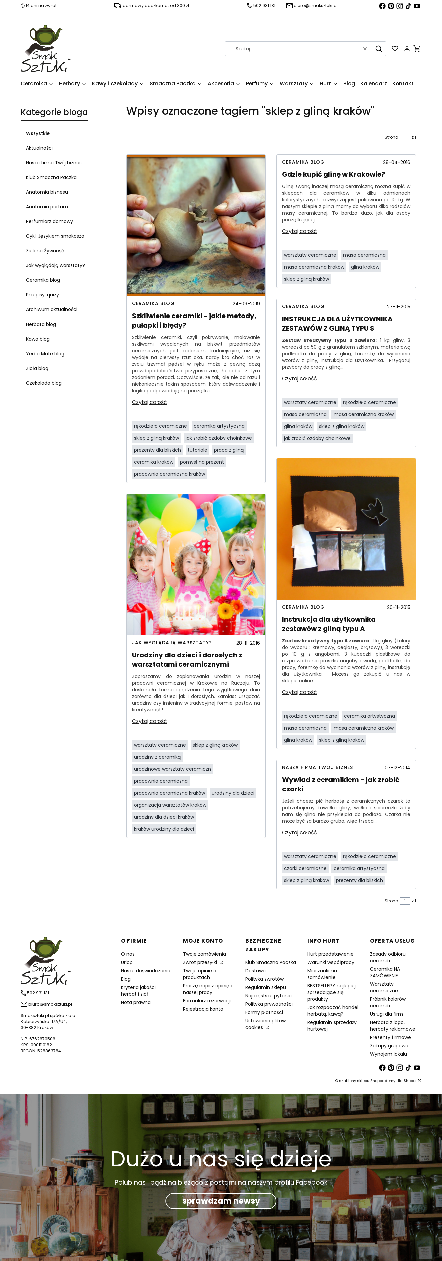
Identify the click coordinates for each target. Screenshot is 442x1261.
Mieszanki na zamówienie (322, 974)
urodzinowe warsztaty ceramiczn (172, 769)
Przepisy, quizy (42, 294)
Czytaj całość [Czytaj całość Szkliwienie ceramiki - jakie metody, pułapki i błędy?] (149, 402)
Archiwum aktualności (51, 309)
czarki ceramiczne (305, 868)
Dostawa (255, 970)
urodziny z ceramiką (157, 757)
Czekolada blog (44, 383)
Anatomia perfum (47, 206)
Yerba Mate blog (45, 353)
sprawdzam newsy (221, 1200)
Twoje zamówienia (204, 954)
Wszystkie (38, 133)
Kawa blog (38, 339)
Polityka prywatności (269, 1004)
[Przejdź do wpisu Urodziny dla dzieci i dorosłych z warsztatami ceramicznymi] (196, 564)
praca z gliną (229, 450)
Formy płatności (264, 1012)
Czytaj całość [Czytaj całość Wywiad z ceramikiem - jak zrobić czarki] (299, 832)
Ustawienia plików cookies (265, 1024)
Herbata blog (41, 324)
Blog (126, 979)
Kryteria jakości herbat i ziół (138, 990)
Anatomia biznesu (47, 192)
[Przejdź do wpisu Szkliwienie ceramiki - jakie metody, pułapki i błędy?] (196, 225)
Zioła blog (37, 368)
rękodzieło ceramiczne (160, 426)
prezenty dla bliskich (157, 450)
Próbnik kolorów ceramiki (388, 1002)
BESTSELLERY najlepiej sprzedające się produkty (331, 992)
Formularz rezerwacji (207, 1000)
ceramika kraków (153, 462)
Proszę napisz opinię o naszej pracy (208, 989)
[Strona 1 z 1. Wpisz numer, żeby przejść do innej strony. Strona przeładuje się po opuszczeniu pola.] (405, 137)
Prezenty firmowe (390, 1037)
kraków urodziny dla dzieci (164, 829)
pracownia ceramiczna (161, 781)
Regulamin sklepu (265, 987)
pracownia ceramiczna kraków (169, 474)
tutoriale (197, 450)
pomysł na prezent (202, 462)
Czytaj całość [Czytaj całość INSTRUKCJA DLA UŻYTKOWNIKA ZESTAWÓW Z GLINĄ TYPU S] (299, 378)
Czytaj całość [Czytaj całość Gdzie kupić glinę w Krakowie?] (299, 231)
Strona (391, 137)
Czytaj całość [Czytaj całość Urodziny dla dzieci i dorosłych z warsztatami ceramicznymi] (149, 721)
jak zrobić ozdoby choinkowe (219, 438)
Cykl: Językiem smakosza (55, 236)
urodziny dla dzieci (233, 793)
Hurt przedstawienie (330, 954)
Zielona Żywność (45, 250)
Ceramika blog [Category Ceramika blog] (153, 303)
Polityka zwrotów (264, 979)
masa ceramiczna (364, 255)
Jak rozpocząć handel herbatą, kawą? (332, 1010)
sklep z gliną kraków (156, 438)
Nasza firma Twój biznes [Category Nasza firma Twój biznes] (317, 767)
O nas (128, 954)
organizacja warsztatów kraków (170, 805)
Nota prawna (136, 1002)
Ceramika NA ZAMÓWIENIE (385, 972)
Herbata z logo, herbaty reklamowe (392, 1025)
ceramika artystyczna (219, 426)
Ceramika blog (43, 280)
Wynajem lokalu (388, 1054)
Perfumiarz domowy (49, 221)
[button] (379, 48)
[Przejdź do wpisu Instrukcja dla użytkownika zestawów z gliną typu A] (346, 529)
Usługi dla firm (386, 1014)
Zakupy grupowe (389, 1045)
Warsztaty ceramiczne (384, 987)
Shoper (410, 1080)
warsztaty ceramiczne (160, 745)
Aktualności (39, 148)
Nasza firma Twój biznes (54, 162)
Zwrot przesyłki (200, 962)
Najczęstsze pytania (268, 995)
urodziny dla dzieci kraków (164, 817)
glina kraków (365, 267)
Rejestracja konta (203, 1009)
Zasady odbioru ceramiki (388, 957)
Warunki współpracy (330, 962)
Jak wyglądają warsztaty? (55, 265)
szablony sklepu (354, 1080)
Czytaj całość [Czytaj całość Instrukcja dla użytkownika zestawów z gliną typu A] (299, 692)
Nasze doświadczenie (145, 970)
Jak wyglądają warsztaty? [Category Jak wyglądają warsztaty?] (172, 642)
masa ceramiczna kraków (314, 267)
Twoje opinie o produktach (199, 974)
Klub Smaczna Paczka (51, 177)
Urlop (127, 962)
